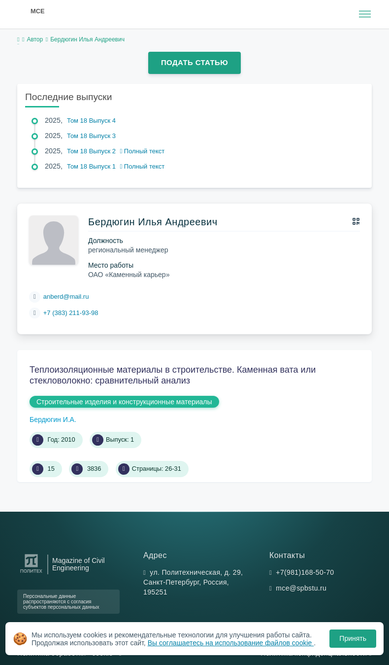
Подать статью (194, 62)
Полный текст (142, 151)
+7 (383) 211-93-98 (70, 312)
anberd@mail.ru (66, 296)
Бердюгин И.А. (53, 419)
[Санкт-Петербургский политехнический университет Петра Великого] (31, 573)
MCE (37, 11)
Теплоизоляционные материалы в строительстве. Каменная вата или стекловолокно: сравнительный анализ (173, 375)
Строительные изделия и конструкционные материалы (124, 402)
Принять (352, 638)
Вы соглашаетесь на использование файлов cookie (231, 643)
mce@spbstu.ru (301, 588)
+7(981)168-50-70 (305, 572)
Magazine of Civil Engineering (78, 564)
